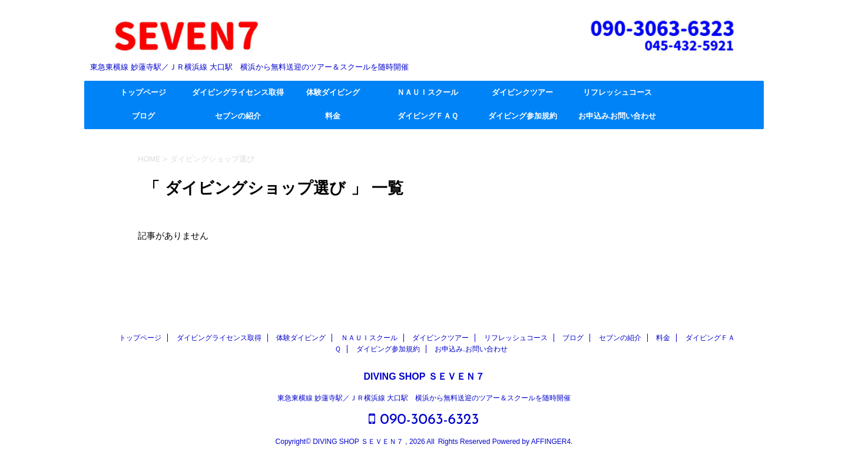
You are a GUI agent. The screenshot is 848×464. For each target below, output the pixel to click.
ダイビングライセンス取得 (238, 93)
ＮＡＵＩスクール (427, 93)
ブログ (143, 116)
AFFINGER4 (551, 441)
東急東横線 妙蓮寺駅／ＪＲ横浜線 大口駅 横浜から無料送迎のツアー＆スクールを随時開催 (424, 398)
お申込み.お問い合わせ (617, 116)
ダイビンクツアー (522, 93)
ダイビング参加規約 (522, 116)
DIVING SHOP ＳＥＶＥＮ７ (423, 376)
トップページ (143, 93)
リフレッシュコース (617, 93)
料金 (332, 116)
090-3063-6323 (424, 419)
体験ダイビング (333, 93)
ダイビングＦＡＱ (428, 116)
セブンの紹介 (238, 116)
